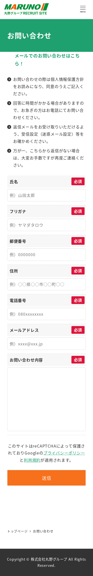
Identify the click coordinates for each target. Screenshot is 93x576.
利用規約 (32, 460)
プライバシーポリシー (64, 453)
